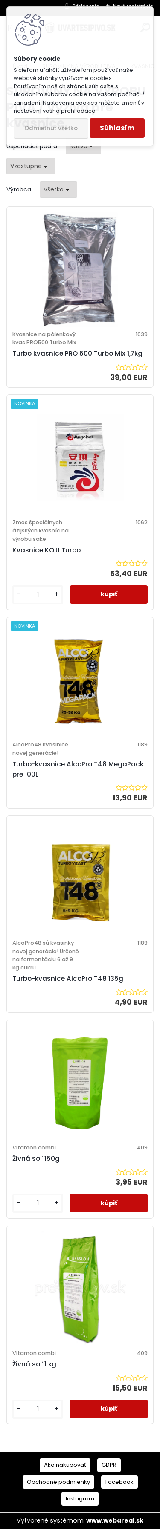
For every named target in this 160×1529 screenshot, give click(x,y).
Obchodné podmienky (58, 1482)
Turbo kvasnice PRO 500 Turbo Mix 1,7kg (77, 353)
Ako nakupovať (65, 1465)
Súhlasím (117, 128)
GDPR (109, 1465)
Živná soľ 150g (36, 1158)
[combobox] (83, 146)
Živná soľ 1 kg (34, 1364)
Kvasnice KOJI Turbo (46, 550)
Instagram (80, 1499)
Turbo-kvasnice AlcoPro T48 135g (67, 978)
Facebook (119, 1482)
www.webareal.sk (114, 1520)
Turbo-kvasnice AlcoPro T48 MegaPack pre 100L (77, 769)
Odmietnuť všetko (51, 128)
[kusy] (37, 594)
